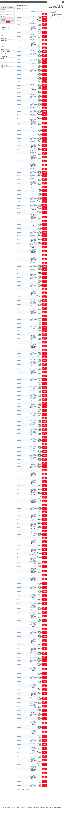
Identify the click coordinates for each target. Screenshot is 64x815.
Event (24, 11)
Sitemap (59, 807)
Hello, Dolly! (3, 53)
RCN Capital (35, 807)
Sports (2, 35)
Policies (2, 67)
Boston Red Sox (4, 36)
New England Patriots (5, 42)
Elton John (3, 31)
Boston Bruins (4, 40)
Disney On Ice (4, 54)
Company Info (4, 65)
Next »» (27, 8)
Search (7, 22)
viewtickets (44, 14)
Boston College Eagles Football (7, 43)
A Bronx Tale (3, 60)
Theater (2, 46)
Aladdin (2, 58)
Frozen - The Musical (5, 51)
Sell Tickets (48, 807)
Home (4, 807)
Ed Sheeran (3, 32)
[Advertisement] (32, 798)
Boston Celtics (4, 38)
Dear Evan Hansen (5, 49)
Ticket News (29, 807)
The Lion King (4, 56)
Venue (33, 11)
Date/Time (40, 11)
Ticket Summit (23, 807)
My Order (54, 807)
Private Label (42, 807)
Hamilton (3, 47)
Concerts (3, 29)
